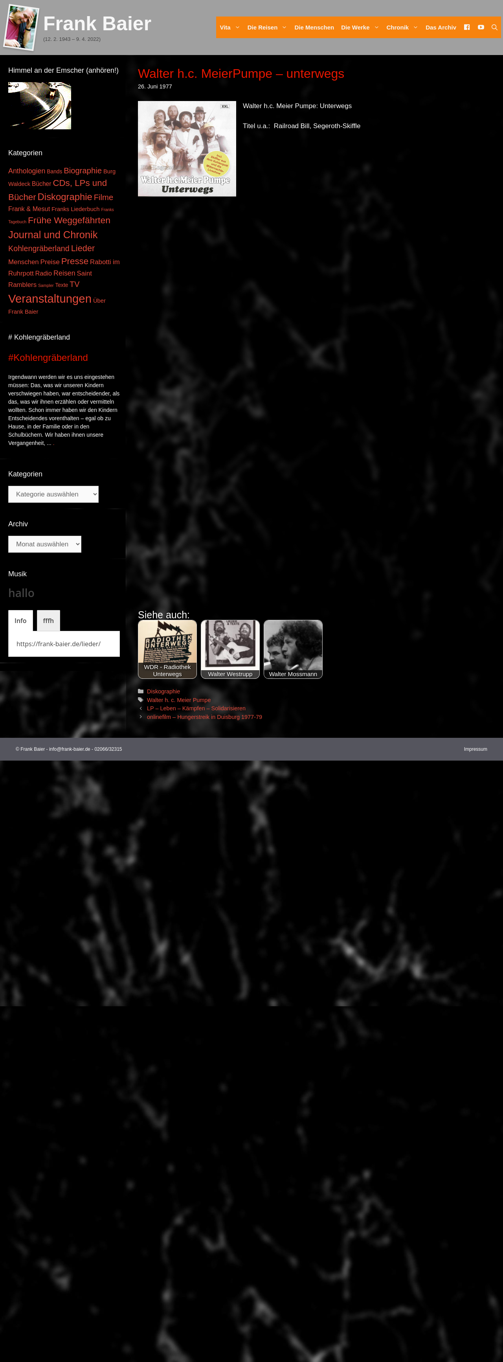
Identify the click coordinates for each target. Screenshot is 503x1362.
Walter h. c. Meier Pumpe (179, 1301)
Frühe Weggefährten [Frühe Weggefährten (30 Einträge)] (69, 220)
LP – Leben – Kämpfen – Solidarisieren (196, 1310)
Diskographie (163, 1292)
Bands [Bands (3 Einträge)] (54, 172)
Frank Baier (97, 24)
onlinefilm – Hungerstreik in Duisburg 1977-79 (204, 1318)
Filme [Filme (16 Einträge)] (104, 197)
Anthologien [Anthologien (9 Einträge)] (26, 171)
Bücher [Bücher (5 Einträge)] (41, 183)
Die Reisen (269, 27)
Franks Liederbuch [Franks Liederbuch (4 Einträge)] (75, 209)
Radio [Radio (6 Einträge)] (43, 273)
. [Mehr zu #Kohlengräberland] (54, 443)
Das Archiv (441, 27)
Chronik (404, 27)
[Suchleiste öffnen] (494, 27)
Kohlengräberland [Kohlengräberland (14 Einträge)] (39, 248)
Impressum (475, 1350)
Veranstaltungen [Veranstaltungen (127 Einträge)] (50, 298)
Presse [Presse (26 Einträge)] (74, 261)
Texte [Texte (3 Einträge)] (61, 285)
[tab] (20, 620)
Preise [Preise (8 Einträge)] (50, 262)
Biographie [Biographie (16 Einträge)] (83, 170)
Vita (232, 27)
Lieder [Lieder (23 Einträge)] (83, 248)
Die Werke (362, 27)
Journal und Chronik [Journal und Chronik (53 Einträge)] (52, 234)
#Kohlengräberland (48, 357)
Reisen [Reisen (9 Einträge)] (64, 273)
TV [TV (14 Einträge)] (74, 284)
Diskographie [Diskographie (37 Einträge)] (65, 196)
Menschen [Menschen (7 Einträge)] (23, 262)
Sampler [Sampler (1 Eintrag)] (46, 285)
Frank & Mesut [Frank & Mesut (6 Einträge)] (29, 208)
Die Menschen (314, 27)
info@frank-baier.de (69, 1350)
